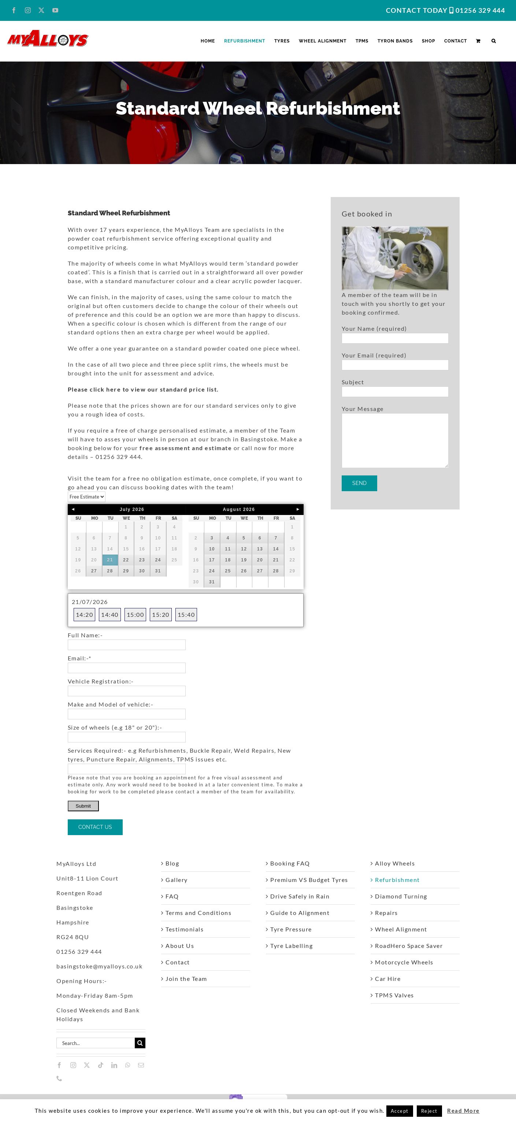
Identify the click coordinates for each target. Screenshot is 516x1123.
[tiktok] (101, 1065)
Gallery (177, 879)
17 (212, 560)
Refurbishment (397, 879)
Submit (83, 806)
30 (142, 571)
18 (228, 560)
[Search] (140, 1043)
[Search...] (95, 1043)
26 (244, 571)
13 (260, 549)
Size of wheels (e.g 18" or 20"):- (115, 727)
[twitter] (87, 1065)
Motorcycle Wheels (404, 962)
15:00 (135, 614)
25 (228, 571)
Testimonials (185, 929)
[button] (493, 41)
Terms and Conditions (198, 912)
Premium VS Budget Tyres (309, 879)
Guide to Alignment (300, 912)
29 (126, 571)
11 (228, 549)
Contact (178, 962)
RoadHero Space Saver (409, 945)
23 (142, 560)
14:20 (84, 614)
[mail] (141, 1065)
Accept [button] (400, 1111)
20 (260, 560)
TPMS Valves (394, 995)
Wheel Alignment (401, 929)
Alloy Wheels (395, 863)
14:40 (110, 614)
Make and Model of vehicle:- (111, 704)
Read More (463, 1110)
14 (276, 549)
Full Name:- (85, 634)
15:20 (161, 614)
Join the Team (186, 978)
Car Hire (388, 978)
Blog (172, 863)
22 (126, 560)
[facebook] (59, 1065)
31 (158, 571)
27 (94, 571)
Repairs (386, 912)
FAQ (172, 896)
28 (110, 571)
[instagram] (73, 1065)
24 (158, 560)
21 (110, 560)
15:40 (186, 614)
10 (212, 549)
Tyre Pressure (291, 929)
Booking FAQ (290, 863)
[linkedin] (114, 1065)
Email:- (80, 658)
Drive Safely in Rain (300, 896)
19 (244, 560)
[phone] (59, 1078)
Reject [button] (429, 1111)
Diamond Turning (401, 896)
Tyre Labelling (291, 945)
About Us (180, 945)
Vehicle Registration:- (101, 681)
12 (244, 549)
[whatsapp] (128, 1065)
